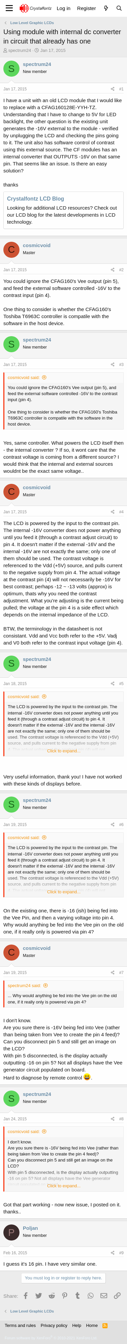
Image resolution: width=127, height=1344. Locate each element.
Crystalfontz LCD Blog (35, 199)
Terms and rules (20, 1325)
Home (92, 1325)
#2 (121, 270)
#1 (121, 89)
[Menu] (9, 8)
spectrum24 (19, 50)
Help (76, 1325)
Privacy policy (54, 1325)
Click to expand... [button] (64, 750)
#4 (121, 512)
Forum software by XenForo (51, 1338)
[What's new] (105, 8)
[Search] (119, 8)
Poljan (30, 1228)
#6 (121, 824)
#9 (121, 1253)
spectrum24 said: (24, 985)
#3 (121, 364)
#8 (121, 1119)
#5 (121, 683)
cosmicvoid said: (24, 377)
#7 (121, 972)
